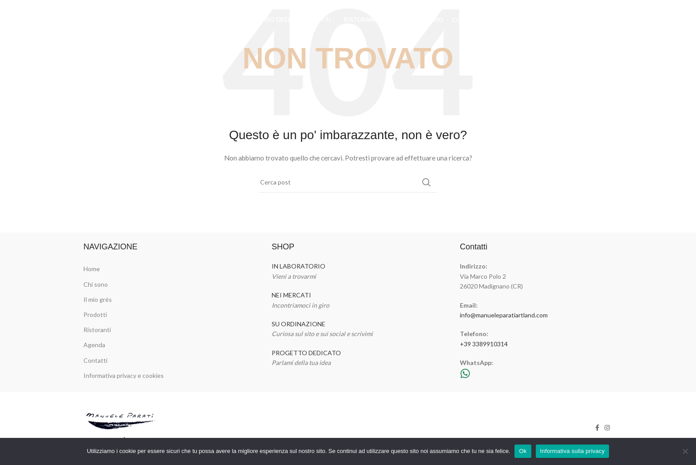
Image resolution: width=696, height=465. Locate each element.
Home (91, 269)
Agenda (94, 345)
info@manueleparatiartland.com (504, 315)
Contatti (95, 360)
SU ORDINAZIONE (298, 324)
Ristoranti (97, 329)
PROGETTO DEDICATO (306, 353)
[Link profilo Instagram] (606, 20)
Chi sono (95, 284)
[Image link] (121, 426)
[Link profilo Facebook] (595, 20)
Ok (522, 451)
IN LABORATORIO (298, 266)
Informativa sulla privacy (572, 451)
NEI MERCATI (291, 295)
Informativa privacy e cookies (123, 375)
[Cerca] (348, 182)
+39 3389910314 (484, 344)
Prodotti (95, 314)
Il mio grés (97, 299)
